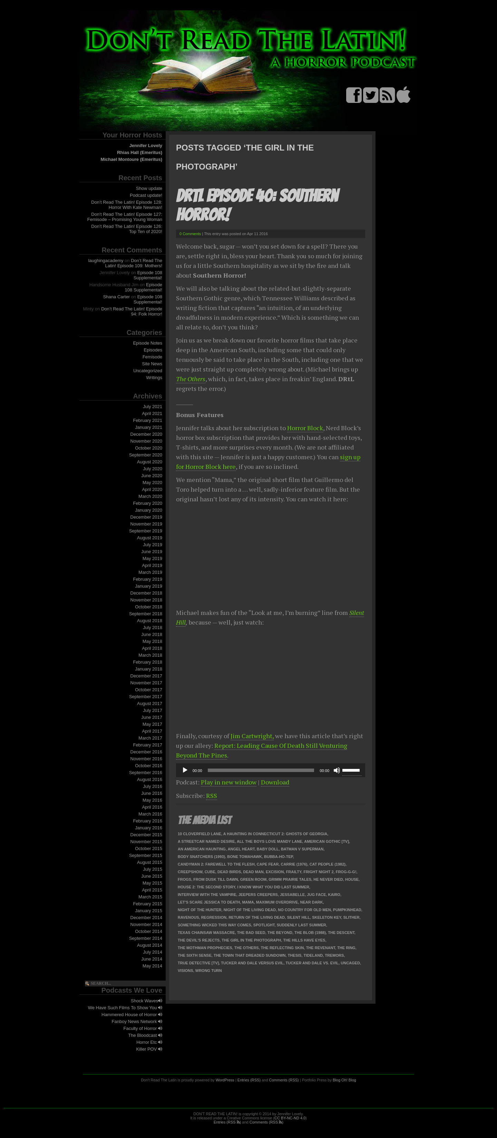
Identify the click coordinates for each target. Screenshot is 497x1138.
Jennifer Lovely (145, 145)
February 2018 (147, 662)
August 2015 (149, 862)
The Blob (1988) (310, 932)
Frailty (293, 872)
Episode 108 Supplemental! (148, 275)
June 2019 (151, 551)
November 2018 (146, 599)
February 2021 (147, 420)
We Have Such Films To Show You (125, 1007)
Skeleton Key (326, 917)
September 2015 (145, 855)
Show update (149, 188)
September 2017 (145, 696)
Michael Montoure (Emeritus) (131, 159)
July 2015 (152, 869)
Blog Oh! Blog (344, 1080)
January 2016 (148, 827)
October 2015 (148, 848)
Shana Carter (116, 296)
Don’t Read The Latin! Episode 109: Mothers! (134, 263)
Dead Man (253, 872)
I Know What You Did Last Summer (273, 887)
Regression (213, 917)
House (352, 879)
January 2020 (148, 510)
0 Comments (190, 234)
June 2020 (151, 475)
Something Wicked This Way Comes (214, 925)
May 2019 (152, 558)
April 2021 (152, 413)
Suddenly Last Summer (301, 925)
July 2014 (152, 952)
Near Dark (311, 902)
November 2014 (146, 924)
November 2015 (146, 841)
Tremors (334, 955)
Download (275, 782)
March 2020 (150, 496)
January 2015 (148, 910)
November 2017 (146, 682)
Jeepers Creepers (258, 895)
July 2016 (152, 786)
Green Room (253, 879)
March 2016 (150, 814)
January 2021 (148, 427)
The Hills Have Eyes (304, 940)
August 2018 (149, 620)
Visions (185, 970)
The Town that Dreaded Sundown (250, 955)
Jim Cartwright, (252, 736)
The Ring (346, 948)
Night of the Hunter (200, 910)
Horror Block (305, 428)
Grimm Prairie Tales (290, 879)
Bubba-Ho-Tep (278, 857)
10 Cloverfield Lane (199, 834)
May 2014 (152, 965)
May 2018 (152, 641)
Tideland (313, 955)
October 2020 (148, 448)
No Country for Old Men (304, 910)
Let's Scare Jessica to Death (209, 902)
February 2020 (147, 503)
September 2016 (145, 772)
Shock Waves (146, 1000)
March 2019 (150, 572)
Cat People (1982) (327, 864)
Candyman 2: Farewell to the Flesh (216, 864)
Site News (152, 363)
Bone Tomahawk (244, 857)
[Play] (185, 770)
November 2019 (146, 524)
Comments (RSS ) (266, 1122)
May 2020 (152, 482)
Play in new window (228, 782)
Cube (210, 872)
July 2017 (152, 710)
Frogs (184, 879)
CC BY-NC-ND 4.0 (289, 1118)
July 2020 (152, 468)
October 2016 (148, 765)
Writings (154, 377)
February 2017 (147, 745)
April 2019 (152, 565)
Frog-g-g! (346, 872)
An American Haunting (202, 849)
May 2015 (152, 883)
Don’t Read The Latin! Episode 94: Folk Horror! (131, 311)
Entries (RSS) (249, 1080)
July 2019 (152, 544)
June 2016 (151, 793)
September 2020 (145, 454)
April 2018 (152, 648)
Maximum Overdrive (277, 902)
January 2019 (148, 586)
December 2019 (146, 517)
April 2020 (152, 489)
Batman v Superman (302, 849)
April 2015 (152, 890)
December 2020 (146, 434)
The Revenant (320, 948)
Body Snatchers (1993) (201, 857)
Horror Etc (149, 1042)
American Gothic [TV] (326, 841)
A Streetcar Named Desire (206, 841)
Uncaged (350, 963)
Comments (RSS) (284, 1080)
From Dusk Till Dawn (215, 879)
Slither (351, 917)
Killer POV (149, 1049)
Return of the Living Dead (256, 917)
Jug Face (316, 895)
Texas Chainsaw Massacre (206, 932)
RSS (211, 795)
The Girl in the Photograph (251, 940)
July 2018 (152, 627)
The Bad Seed (251, 932)
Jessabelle (292, 895)
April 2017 (152, 731)
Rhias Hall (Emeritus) (139, 152)
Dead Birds (229, 872)
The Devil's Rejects (199, 940)
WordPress (225, 1080)
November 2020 (146, 441)
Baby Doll (268, 849)
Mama (248, 902)
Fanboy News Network (137, 1021)
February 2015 (147, 903)
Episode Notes (147, 343)
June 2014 (151, 959)
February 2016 (147, 820)
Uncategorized (147, 370)
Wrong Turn (208, 970)
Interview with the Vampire (207, 895)
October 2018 (148, 606)
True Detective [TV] (198, 963)
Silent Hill (298, 917)
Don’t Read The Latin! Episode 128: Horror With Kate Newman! (126, 205)
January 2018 (148, 669)
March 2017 (150, 738)
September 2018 (145, 613)
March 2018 (150, 655)
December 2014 (146, 917)
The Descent (341, 932)
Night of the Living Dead (250, 910)
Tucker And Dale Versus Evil (252, 963)
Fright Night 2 (318, 872)
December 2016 (146, 751)
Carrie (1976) (294, 864)
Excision (275, 872)
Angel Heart (241, 849)
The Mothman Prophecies (205, 948)
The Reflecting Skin (282, 948)
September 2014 (145, 938)
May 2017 (152, 724)
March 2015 (150, 896)
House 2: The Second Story (206, 887)
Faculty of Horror (143, 1028)
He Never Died (328, 879)
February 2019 (147, 579)
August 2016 (149, 779)
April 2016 (152, 807)
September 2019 (145, 530)
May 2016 (152, 800)
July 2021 (152, 406)
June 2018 (151, 634)
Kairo (334, 895)
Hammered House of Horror (131, 1014)
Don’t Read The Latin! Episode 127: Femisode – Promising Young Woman (124, 217)
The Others (190, 379)
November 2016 (146, 758)
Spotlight (264, 925)
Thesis (295, 955)
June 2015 (151, 876)
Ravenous (188, 917)
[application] (270, 770)
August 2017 (149, 703)
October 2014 (148, 931)
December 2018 (146, 593)
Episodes (153, 350)
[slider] (261, 770)
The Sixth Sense (195, 955)
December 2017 (146, 675)
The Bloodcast (145, 1035)
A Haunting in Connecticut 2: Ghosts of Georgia (275, 834)
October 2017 (148, 689)
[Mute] (336, 770)
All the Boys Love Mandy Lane (269, 841)
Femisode (152, 356)
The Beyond (279, 932)
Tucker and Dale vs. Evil (312, 963)
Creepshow (190, 872)
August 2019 (149, 537)
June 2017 (151, 717)
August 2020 (149, 461)
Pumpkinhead (347, 910)
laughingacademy (106, 260)
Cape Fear (268, 864)
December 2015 (146, 834)
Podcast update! (146, 195)
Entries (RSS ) (227, 1122)
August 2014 (149, 945)
